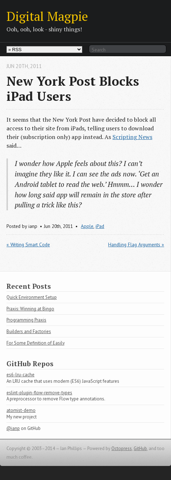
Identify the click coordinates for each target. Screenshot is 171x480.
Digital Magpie (47, 16)
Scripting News (132, 137)
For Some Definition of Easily (35, 343)
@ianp (13, 428)
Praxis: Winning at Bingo (30, 309)
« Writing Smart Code (28, 244)
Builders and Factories (28, 331)
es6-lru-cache (20, 375)
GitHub (140, 448)
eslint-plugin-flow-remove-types (39, 393)
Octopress (121, 448)
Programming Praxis (26, 320)
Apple (87, 226)
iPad (100, 226)
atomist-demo (21, 410)
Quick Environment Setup (31, 297)
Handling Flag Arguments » (136, 244)
